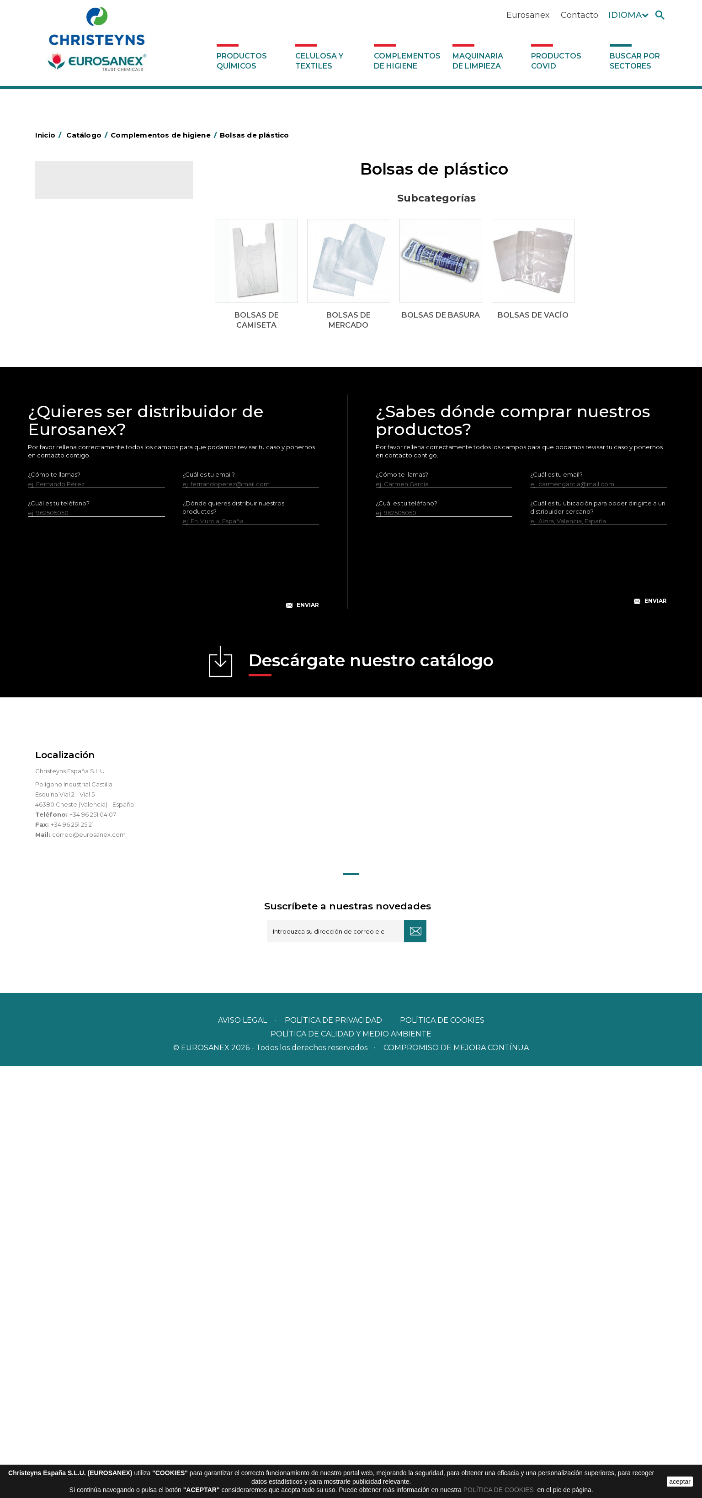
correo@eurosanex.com (89, 1266)
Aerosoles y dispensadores (92, 262)
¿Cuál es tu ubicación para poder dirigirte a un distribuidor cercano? (597, 939)
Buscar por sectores (635, 61)
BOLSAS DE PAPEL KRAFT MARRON (105, 379)
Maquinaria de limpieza (477, 61)
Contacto (579, 15)
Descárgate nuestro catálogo (371, 1095)
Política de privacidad (333, 1452)
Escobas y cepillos (79, 464)
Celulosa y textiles (319, 61)
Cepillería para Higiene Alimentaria (104, 478)
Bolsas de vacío (83, 365)
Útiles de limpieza (79, 606)
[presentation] (173, 1006)
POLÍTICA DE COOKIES (499, 1489)
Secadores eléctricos (84, 591)
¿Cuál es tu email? (208, 906)
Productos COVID (556, 61)
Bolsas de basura (85, 350)
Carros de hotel (76, 393)
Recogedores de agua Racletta (100, 577)
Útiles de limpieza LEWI (87, 620)
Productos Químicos (242, 61)
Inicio (49, 135)
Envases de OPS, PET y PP (91, 450)
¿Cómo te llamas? (54, 906)
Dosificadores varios (83, 648)
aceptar (680, 1481)
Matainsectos (72, 521)
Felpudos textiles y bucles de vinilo (104, 492)
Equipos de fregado (82, 436)
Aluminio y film (74, 276)
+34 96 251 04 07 (92, 1246)
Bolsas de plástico (79, 304)
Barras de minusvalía (83, 290)
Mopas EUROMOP (80, 535)
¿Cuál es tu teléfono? (59, 935)
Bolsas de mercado (89, 335)
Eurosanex (528, 15)
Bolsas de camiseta (88, 320)
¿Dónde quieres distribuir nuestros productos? (233, 939)
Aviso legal (242, 1452)
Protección (69, 563)
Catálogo (78, 187)
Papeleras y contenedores (92, 421)
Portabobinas (73, 549)
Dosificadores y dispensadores (98, 634)
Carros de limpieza (80, 407)
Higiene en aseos (78, 506)
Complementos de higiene (407, 61)
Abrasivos (66, 248)
